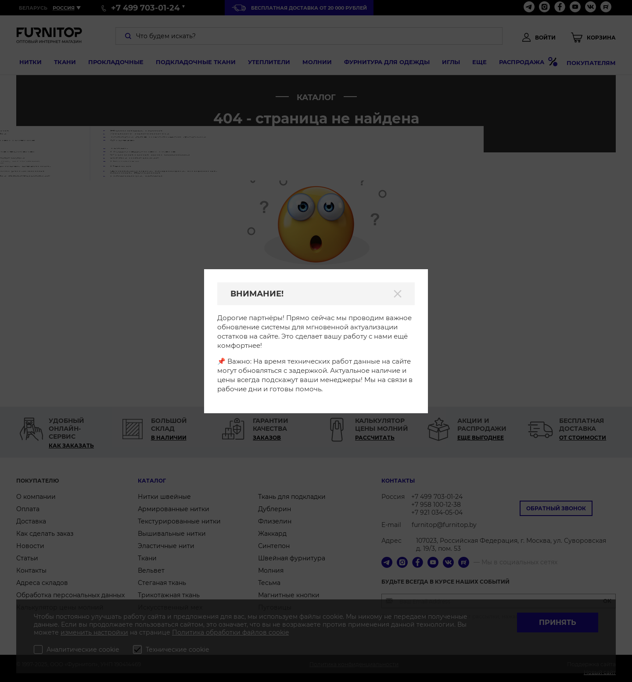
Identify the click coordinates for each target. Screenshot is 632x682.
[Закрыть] (398, 293)
